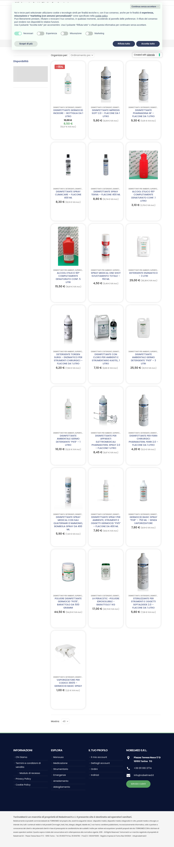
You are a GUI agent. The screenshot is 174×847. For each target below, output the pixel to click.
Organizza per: (59, 55)
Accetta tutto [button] (148, 43)
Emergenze (59, 775)
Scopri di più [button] (26, 43)
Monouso (58, 757)
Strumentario (60, 769)
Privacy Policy (23, 778)
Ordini (94, 769)
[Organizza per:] (81, 55)
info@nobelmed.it (144, 775)
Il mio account (99, 757)
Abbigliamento (61, 786)
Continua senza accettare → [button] (145, 6)
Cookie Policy (23, 784)
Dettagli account (100, 763)
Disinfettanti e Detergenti (63, 107)
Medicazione (60, 763)
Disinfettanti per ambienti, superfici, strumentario (149, 189)
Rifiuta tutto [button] (124, 43)
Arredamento (60, 781)
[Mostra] (65, 721)
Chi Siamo (21, 757)
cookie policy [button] (101, 16)
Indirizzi (95, 775)
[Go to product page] (68, 83)
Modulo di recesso (30, 773)
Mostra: (55, 721)
